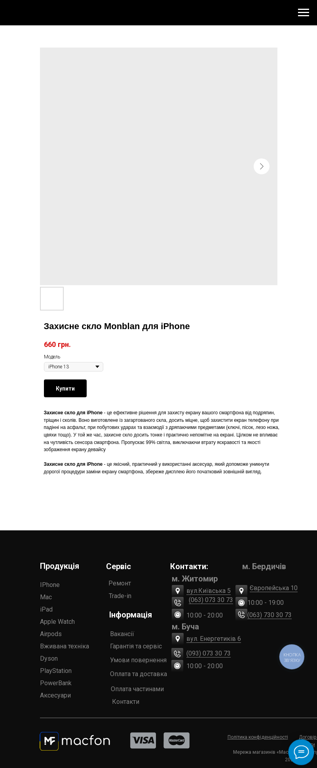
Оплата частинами (137, 689)
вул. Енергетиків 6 (213, 638)
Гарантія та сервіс (136, 646)
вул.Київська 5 (208, 591)
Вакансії (122, 634)
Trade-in (120, 596)
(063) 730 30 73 (269, 615)
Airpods (51, 634)
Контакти (125, 701)
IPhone (50, 585)
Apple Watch (57, 621)
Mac (46, 597)
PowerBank (56, 683)
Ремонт (119, 583)
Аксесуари (55, 695)
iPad (46, 609)
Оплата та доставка (138, 674)
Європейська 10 (274, 588)
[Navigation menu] (303, 13)
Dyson (49, 658)
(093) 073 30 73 (208, 653)
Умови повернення (138, 660)
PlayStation (56, 671)
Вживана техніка (64, 646)
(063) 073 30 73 (211, 600)
